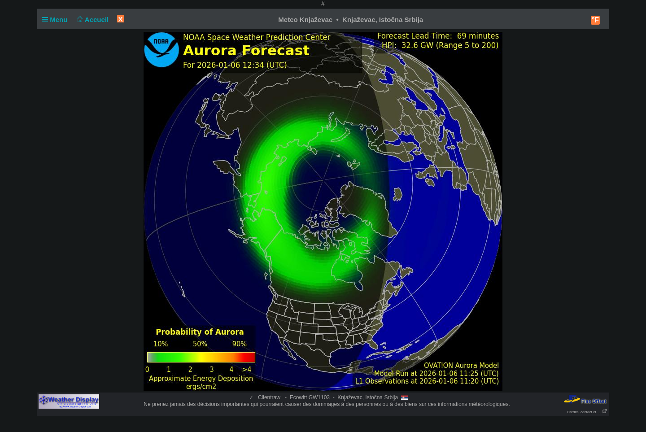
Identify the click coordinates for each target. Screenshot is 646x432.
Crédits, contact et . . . (587, 412)
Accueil (92, 19)
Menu (56, 19)
